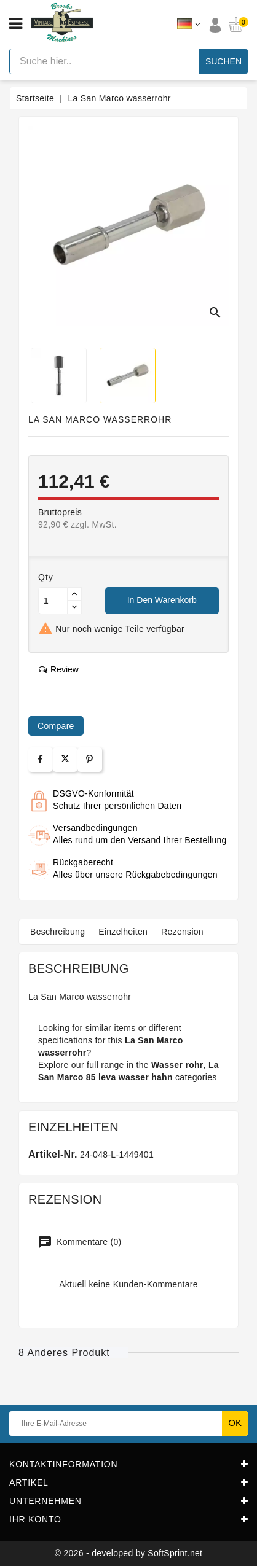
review (59, 669)
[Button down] (74, 607)
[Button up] (74, 594)
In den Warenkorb (162, 600)
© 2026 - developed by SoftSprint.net (129, 1553)
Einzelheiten (123, 932)
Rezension (182, 932)
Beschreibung (57, 932)
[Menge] (53, 600)
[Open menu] (15, 24)
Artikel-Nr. (52, 1154)
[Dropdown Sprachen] (188, 24)
